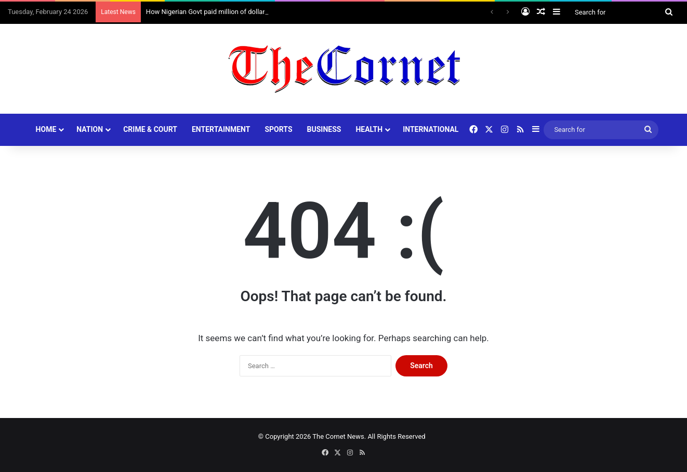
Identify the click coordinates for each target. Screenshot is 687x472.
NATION (89, 129)
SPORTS (278, 129)
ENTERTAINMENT (221, 129)
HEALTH (368, 129)
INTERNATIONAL (430, 129)
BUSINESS (324, 129)
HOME (46, 129)
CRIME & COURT (150, 129)
